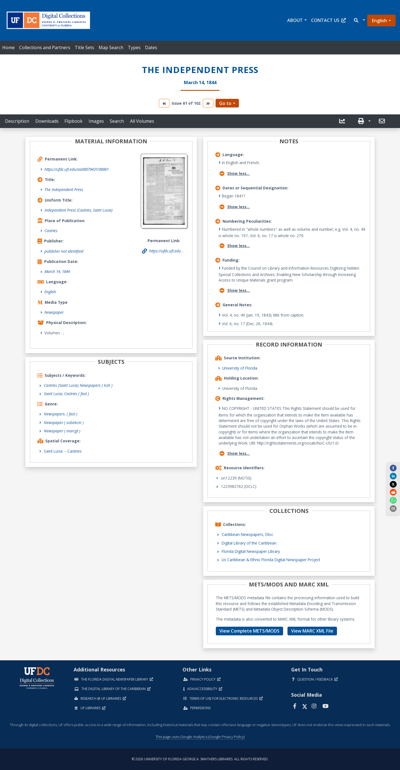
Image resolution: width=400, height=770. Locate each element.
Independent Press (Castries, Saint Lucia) (78, 210)
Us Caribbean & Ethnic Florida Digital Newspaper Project (271, 559)
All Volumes (142, 121)
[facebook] (393, 467)
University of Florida (239, 368)
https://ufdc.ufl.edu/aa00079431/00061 (76, 169)
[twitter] (393, 484)
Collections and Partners (44, 47)
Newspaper (54, 312)
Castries (51, 230)
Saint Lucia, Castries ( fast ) (66, 393)
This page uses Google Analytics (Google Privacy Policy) (200, 736)
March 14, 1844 (57, 271)
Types (134, 47)
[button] (359, 20)
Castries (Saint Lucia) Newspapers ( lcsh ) (78, 385)
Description (17, 121)
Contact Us (328, 20)
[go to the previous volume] (164, 103)
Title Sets (84, 47)
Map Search (111, 47)
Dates (151, 47)
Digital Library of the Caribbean (249, 543)
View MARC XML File (312, 631)
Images (96, 121)
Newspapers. (60, 414)
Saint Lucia (53, 451)
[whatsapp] (393, 500)
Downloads (47, 121)
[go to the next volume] (208, 103)
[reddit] (393, 492)
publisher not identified (63, 251)
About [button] (295, 20)
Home (8, 47)
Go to (225, 103)
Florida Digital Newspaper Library (251, 551)
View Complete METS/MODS (249, 631)
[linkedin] (393, 476)
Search (117, 121)
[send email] (393, 508)
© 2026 (200, 759)
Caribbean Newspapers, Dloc (247, 534)
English (379, 20)
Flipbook (73, 121)
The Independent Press (63, 189)
